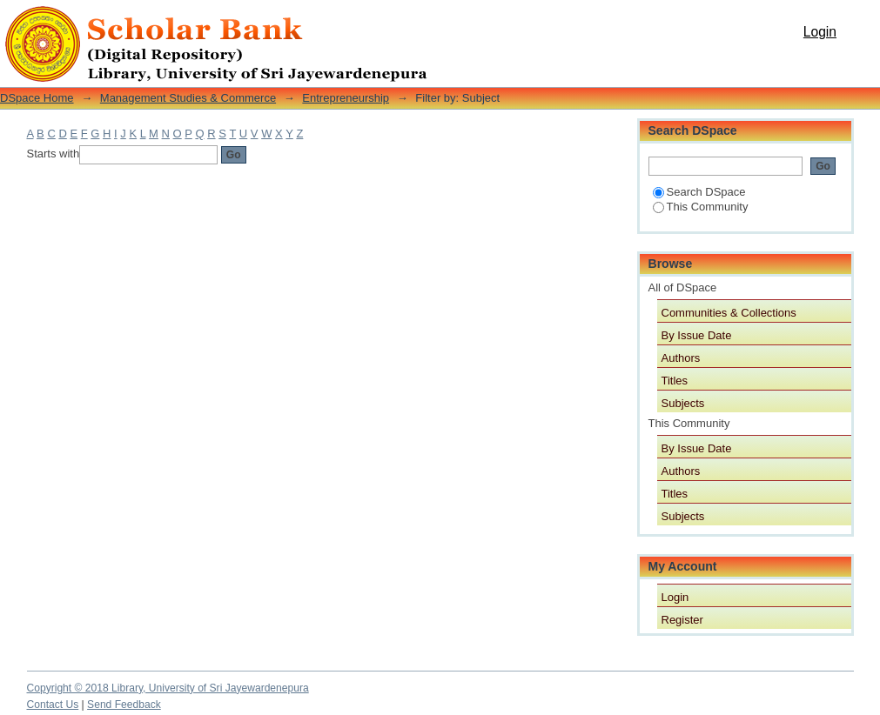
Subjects (683, 403)
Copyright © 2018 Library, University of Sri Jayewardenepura (168, 688)
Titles (675, 380)
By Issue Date (697, 335)
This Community (701, 206)
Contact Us (53, 704)
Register (682, 619)
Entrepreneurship (345, 97)
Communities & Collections (729, 312)
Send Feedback (124, 704)
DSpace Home (37, 97)
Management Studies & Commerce (188, 97)
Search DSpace (699, 191)
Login (819, 31)
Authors (681, 357)
